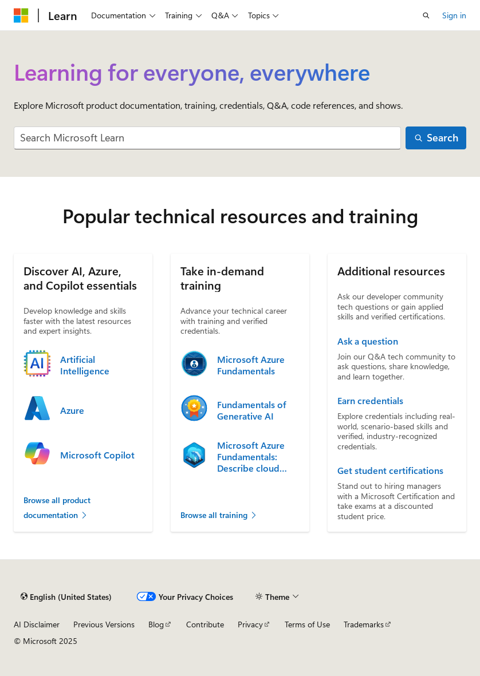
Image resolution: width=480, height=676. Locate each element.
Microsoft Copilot (97, 455)
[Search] (436, 138)
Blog (156, 624)
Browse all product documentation (57, 507)
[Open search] (426, 15)
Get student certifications (390, 470)
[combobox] (207, 138)
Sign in (454, 15)
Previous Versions (104, 624)
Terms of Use (307, 624)
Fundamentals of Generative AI (251, 410)
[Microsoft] (21, 15)
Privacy (250, 624)
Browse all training (219, 514)
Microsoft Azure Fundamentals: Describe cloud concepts (251, 457)
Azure (72, 410)
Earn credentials (370, 400)
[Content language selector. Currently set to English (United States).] (66, 596)
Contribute (205, 624)
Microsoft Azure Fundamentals (251, 365)
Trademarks (364, 624)
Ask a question (367, 341)
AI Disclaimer (37, 624)
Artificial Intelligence (84, 365)
